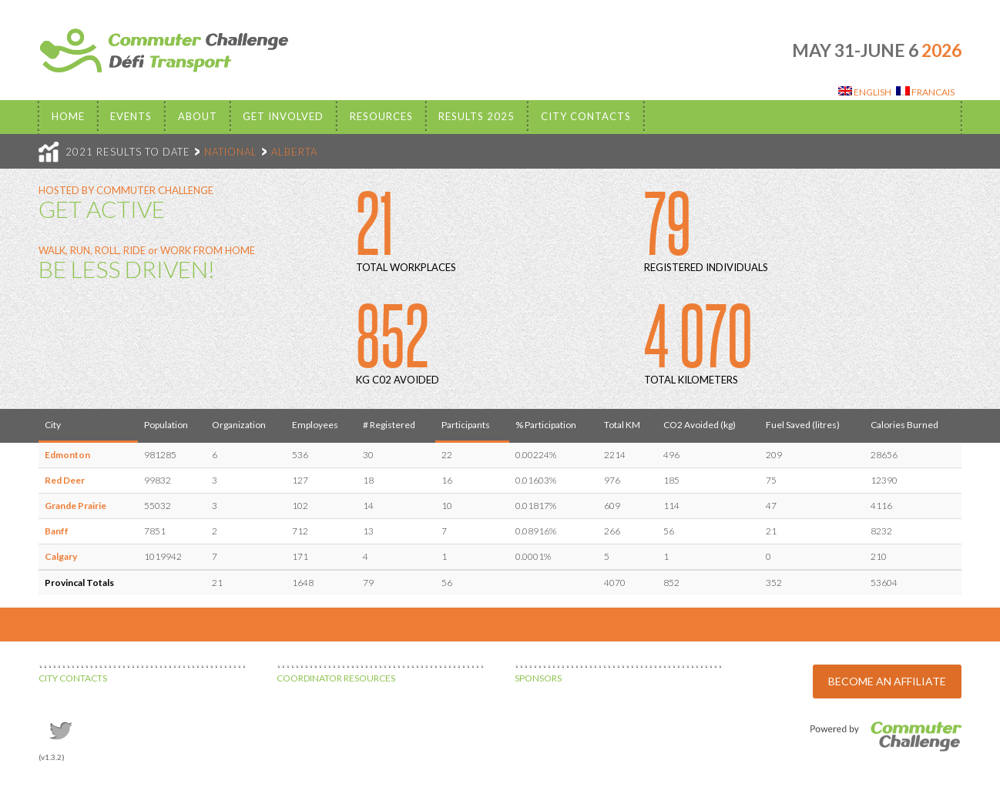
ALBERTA (294, 152)
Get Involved (283, 116)
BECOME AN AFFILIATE (887, 681)
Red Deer (65, 480)
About (197, 116)
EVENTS (131, 116)
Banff (57, 531)
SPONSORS (538, 678)
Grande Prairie (75, 505)
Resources (381, 116)
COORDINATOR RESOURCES (336, 678)
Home (68, 116)
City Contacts (586, 116)
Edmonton (67, 454)
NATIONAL (230, 152)
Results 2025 (476, 116)
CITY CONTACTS (73, 678)
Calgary (61, 556)
